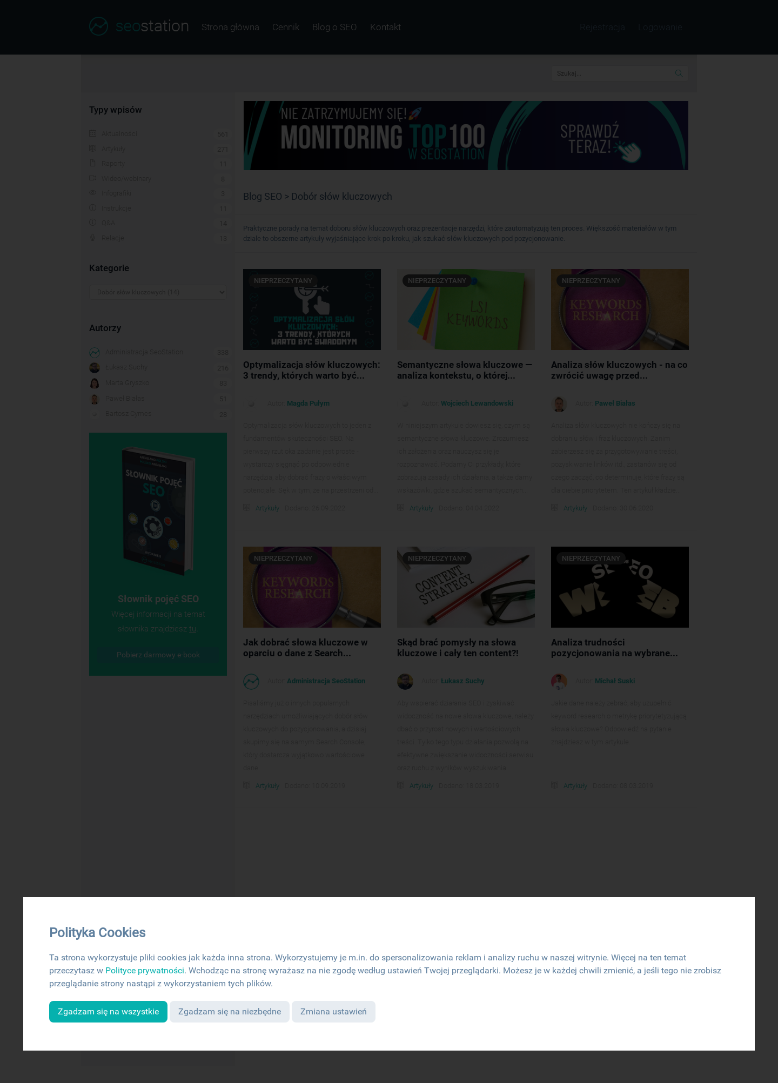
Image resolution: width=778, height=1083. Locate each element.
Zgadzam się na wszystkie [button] (108, 1011)
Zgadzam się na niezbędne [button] (229, 1011)
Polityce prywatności (144, 970)
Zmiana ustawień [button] (333, 1011)
